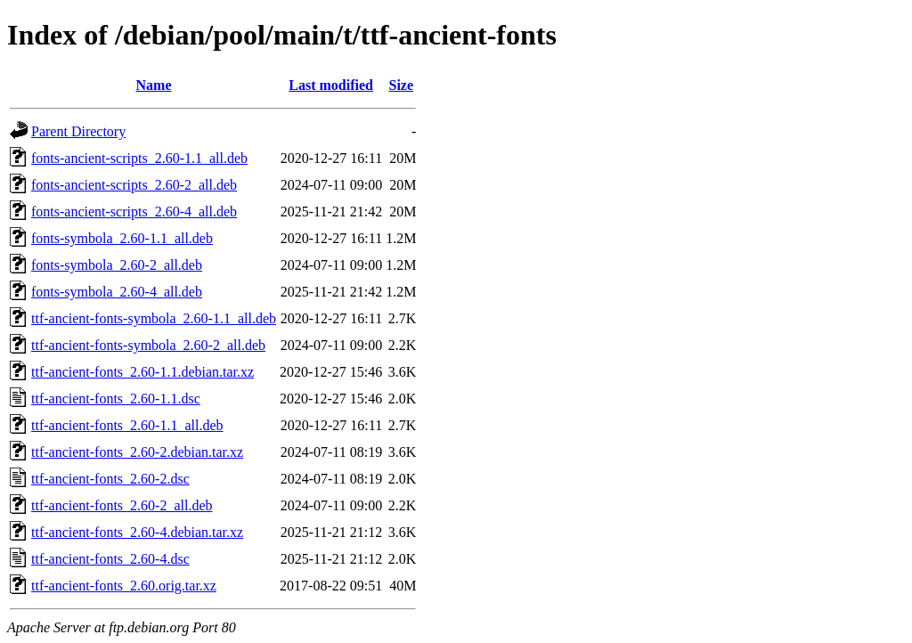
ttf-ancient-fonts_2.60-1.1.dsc (115, 398)
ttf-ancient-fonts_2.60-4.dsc (110, 558)
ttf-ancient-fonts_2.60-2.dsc (110, 478)
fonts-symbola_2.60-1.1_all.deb (122, 238)
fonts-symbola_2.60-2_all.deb (116, 265)
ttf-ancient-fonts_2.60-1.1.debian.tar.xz (142, 371)
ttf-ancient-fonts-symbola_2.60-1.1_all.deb (153, 318)
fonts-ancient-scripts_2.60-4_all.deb (134, 211)
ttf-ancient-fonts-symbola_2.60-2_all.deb (148, 345)
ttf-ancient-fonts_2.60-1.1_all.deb (127, 425)
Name (154, 85)
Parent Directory (78, 131)
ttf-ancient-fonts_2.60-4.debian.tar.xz (137, 532)
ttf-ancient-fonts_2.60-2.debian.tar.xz (137, 452)
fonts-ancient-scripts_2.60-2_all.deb (134, 184)
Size (401, 85)
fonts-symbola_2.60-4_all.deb (116, 291)
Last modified (331, 85)
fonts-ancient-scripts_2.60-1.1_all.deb (139, 158)
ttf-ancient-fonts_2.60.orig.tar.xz (123, 585)
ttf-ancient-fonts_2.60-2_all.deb (122, 505)
